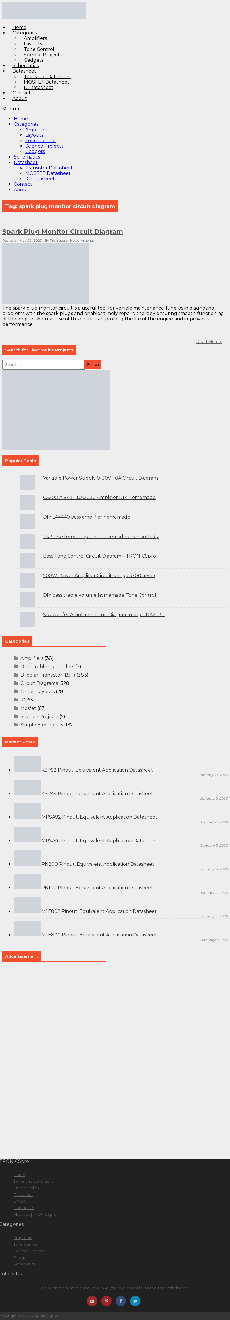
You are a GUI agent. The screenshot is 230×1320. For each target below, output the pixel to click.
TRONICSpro (46, 1316)
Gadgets (35, 151)
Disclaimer (23, 1194)
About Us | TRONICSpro (35, 1214)
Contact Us (24, 1207)
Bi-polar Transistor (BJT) (47, 675)
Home (21, 118)
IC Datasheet (38, 87)
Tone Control (40, 140)
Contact (23, 184)
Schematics (27, 157)
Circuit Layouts (37, 691)
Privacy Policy (26, 1188)
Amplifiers (36, 129)
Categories (26, 124)
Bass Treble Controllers (47, 666)
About (19, 98)
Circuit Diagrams (39, 683)
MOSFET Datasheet (48, 173)
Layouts (34, 135)
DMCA (20, 1201)
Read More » (209, 341)
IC (22, 700)
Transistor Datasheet (49, 168)
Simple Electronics (41, 725)
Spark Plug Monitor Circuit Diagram (62, 231)
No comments (82, 240)
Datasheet (26, 162)
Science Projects (44, 146)
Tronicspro (59, 240)
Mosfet (28, 708)
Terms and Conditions (33, 1181)
